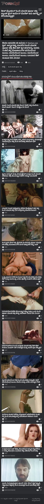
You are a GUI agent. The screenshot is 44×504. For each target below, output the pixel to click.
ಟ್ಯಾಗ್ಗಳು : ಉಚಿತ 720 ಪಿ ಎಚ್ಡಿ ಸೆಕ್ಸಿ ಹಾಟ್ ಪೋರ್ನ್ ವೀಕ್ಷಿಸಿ (16, 499)
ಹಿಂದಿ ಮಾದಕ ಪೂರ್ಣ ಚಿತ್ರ (15, 67)
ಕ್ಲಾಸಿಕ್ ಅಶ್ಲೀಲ (13, 71)
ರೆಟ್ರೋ (21, 71)
